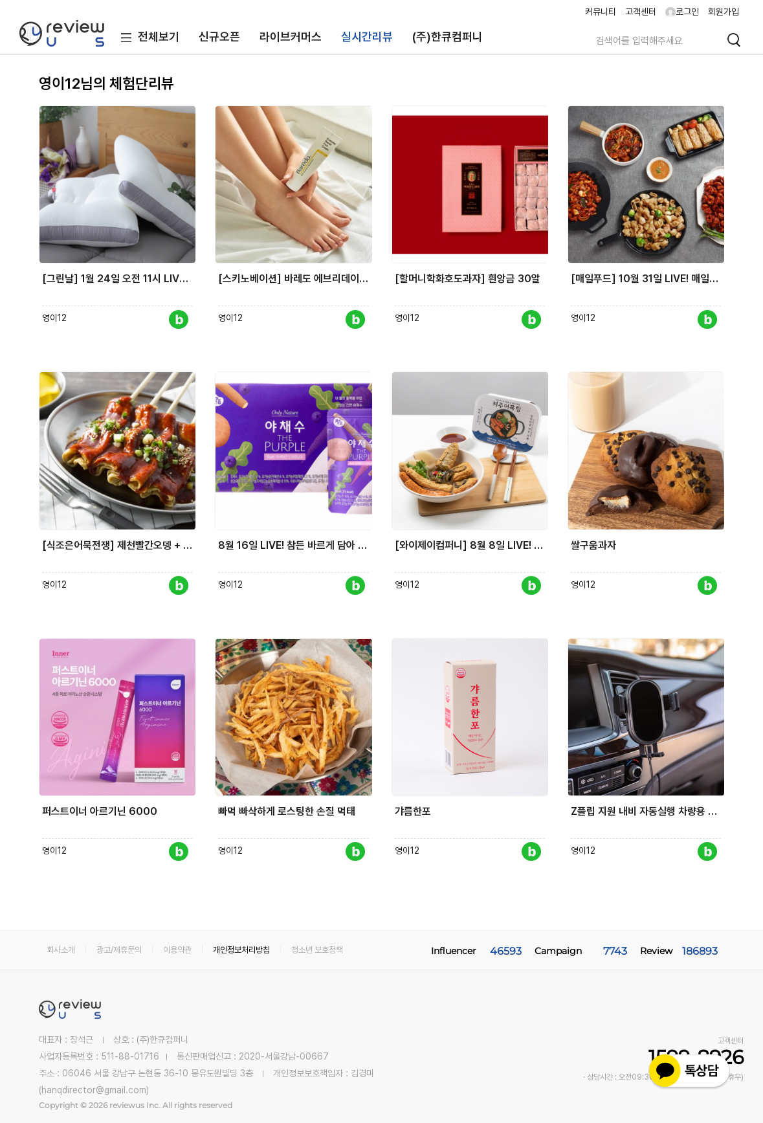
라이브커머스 (291, 36)
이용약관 (177, 950)
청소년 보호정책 (317, 950)
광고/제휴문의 (119, 950)
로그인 (682, 11)
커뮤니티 (600, 11)
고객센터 (640, 11)
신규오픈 (219, 36)
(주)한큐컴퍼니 (447, 36)
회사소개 (61, 950)
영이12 (54, 318)
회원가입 (723, 11)
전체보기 (147, 38)
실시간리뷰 (367, 36)
